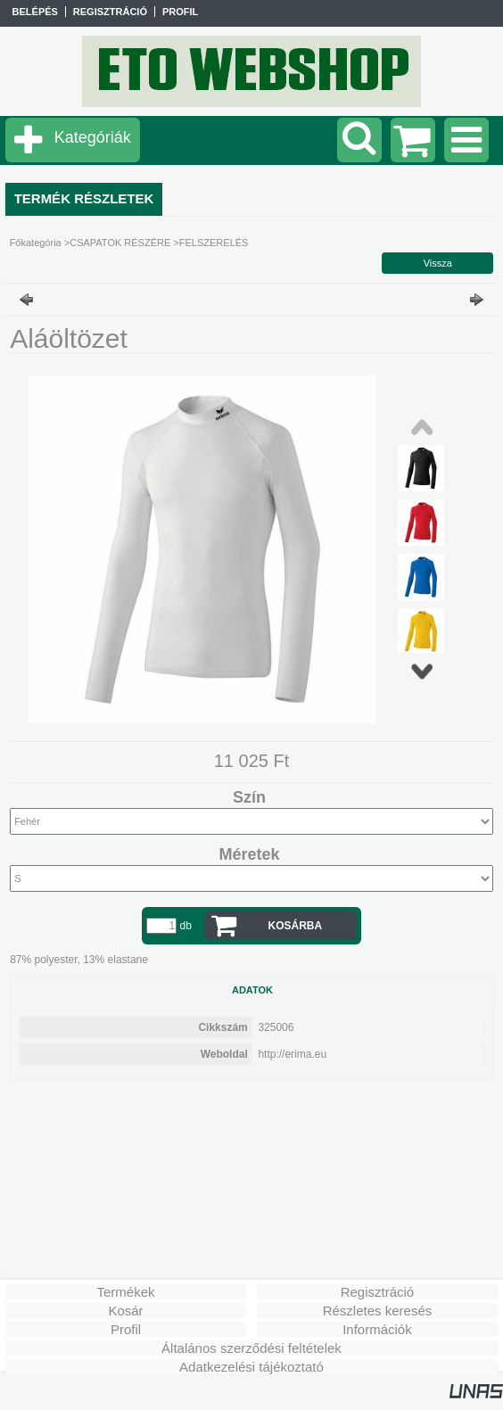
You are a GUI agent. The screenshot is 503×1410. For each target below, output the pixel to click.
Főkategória (36, 242)
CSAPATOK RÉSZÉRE (120, 242)
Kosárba (295, 925)
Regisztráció (378, 1291)
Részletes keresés (378, 1310)
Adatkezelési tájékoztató (251, 1366)
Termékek (125, 1291)
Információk (377, 1329)
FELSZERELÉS (214, 242)
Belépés (35, 11)
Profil (126, 1329)
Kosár (125, 1310)
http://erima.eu (292, 1054)
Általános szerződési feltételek (251, 1348)
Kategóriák (92, 137)
